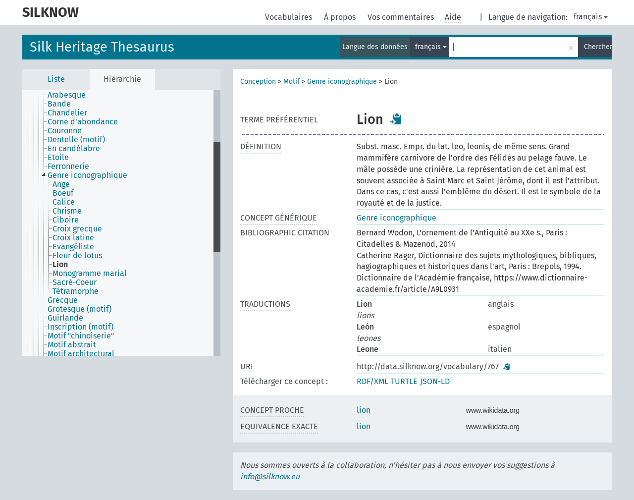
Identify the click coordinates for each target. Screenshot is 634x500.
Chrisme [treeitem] (67, 211)
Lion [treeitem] (60, 264)
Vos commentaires (402, 17)
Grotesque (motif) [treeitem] (79, 309)
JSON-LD (435, 381)
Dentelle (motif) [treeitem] (76, 139)
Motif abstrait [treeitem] (72, 344)
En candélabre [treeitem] (74, 148)
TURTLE (404, 381)
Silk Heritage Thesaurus (102, 47)
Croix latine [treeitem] (73, 237)
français (591, 16)
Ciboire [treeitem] (66, 220)
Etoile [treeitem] (58, 157)
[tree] (121, 223)
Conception (258, 81)
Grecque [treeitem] (63, 300)
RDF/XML (372, 381)
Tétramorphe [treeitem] (76, 291)
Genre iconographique (342, 81)
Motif (291, 81)
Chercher (598, 47)
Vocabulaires (289, 17)
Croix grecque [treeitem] (77, 228)
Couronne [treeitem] (65, 130)
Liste (56, 79)
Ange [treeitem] (61, 184)
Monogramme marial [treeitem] (90, 273)
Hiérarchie (122, 79)
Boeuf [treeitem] (63, 193)
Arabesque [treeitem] (67, 95)
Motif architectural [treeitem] (81, 353)
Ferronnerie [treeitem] (68, 166)
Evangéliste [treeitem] (73, 246)
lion (363, 410)
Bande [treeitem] (59, 104)
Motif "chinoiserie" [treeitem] (81, 336)
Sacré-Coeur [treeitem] (75, 282)
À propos (341, 17)
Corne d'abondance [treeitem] (83, 121)
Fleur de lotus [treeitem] (77, 255)
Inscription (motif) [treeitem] (80, 327)
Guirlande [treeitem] (65, 318)
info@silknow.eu (270, 476)
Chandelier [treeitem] (67, 113)
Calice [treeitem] (64, 202)
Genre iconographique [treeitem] (87, 175)
